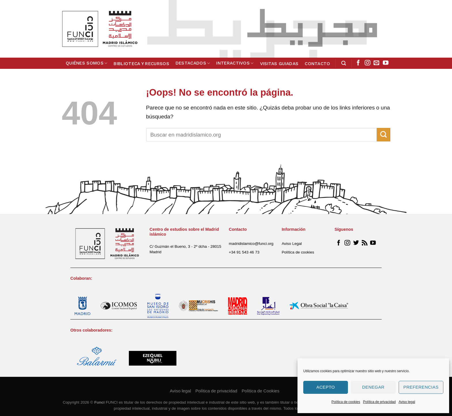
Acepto (326, 387)
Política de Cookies (260, 391)
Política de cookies (346, 402)
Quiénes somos (87, 63)
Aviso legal (407, 402)
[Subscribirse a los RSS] (365, 243)
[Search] (343, 63)
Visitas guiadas (279, 63)
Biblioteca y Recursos (141, 63)
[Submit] (383, 134)
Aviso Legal (292, 243)
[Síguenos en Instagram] (367, 63)
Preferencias (420, 387)
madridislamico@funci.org (251, 243)
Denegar (373, 387)
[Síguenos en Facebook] (358, 63)
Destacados (193, 63)
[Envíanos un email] (376, 63)
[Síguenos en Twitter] (356, 243)
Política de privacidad (379, 402)
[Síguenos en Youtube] (386, 63)
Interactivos (234, 63)
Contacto (317, 63)
